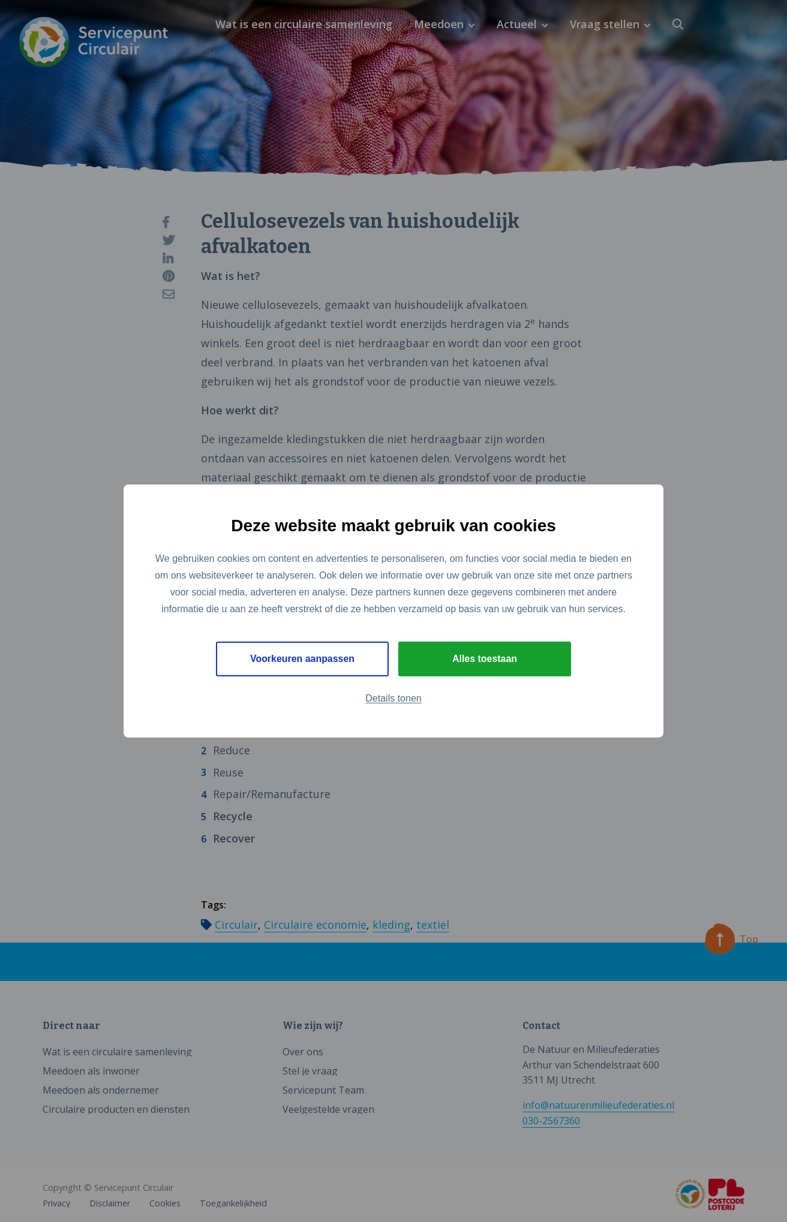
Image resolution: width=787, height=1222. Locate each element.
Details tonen (393, 698)
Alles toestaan (484, 659)
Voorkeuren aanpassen (302, 659)
